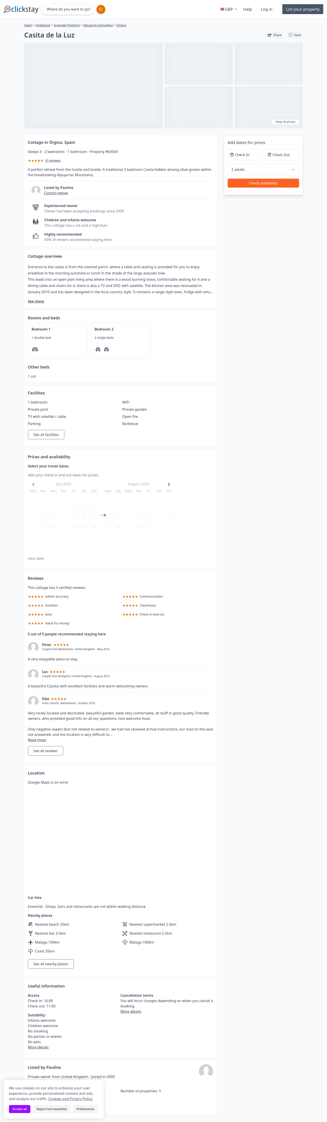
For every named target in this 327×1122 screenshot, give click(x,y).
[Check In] (245, 154)
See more (36, 301)
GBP (229, 9)
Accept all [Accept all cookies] (19, 1109)
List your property (303, 9)
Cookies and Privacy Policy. (70, 1098)
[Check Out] (282, 154)
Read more (37, 739)
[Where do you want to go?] (68, 9)
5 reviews (53, 160)
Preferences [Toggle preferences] (85, 1109)
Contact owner (56, 192)
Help (247, 9)
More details (38, 1047)
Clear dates (36, 558)
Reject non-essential (52, 1109)
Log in (267, 9)
